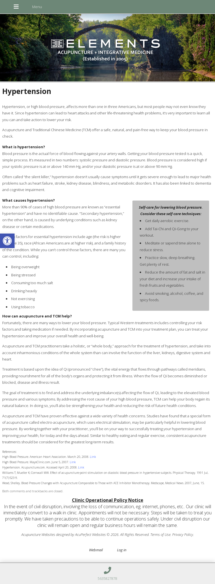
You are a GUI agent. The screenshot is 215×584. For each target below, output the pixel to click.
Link (93, 457)
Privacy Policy (182, 534)
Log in (121, 549)
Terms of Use (160, 534)
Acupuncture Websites (38, 534)
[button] (7, 241)
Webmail (96, 549)
